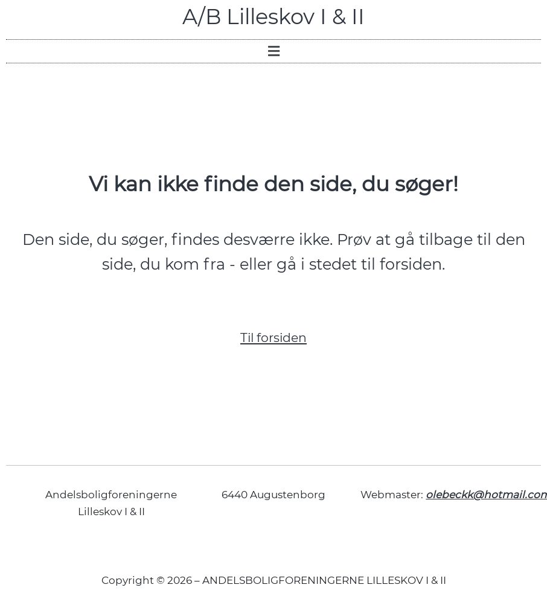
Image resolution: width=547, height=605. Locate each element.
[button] (273, 51)
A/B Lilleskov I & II (273, 17)
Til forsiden (273, 337)
